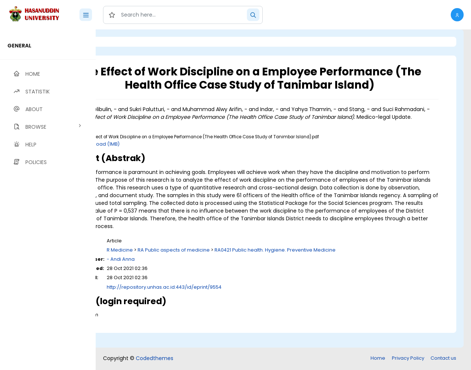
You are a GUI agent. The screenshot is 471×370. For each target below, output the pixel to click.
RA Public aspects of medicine (234, 265)
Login (127, 42)
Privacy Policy (408, 359)
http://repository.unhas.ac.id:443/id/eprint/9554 (224, 302)
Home (378, 359)
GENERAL (19, 45)
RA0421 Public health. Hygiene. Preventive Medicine (335, 265)
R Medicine (180, 265)
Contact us (443, 359)
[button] (457, 14)
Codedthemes (154, 359)
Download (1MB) (161, 152)
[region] (48, 199)
